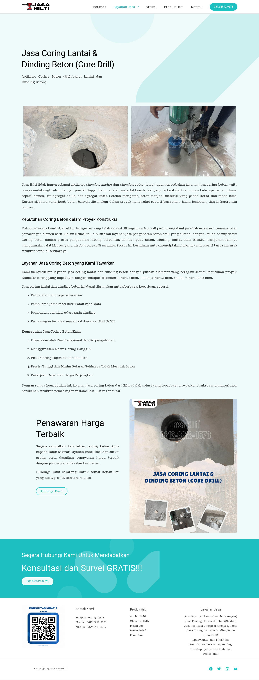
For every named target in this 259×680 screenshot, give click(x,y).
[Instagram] (227, 669)
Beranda (104, 7)
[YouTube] (235, 669)
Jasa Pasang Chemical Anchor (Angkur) (210, 616)
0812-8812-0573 (96, 622)
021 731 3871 (96, 617)
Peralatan (136, 635)
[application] (140, 7)
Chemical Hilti (139, 621)
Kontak (197, 7)
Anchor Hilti (138, 616)
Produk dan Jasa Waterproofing (211, 644)
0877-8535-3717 (96, 627)
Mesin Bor (136, 626)
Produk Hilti (175, 7)
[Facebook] (211, 669)
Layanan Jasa (129, 7)
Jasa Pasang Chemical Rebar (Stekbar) (211, 621)
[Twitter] (219, 669)
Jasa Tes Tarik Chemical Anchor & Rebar (210, 626)
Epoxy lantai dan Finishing (210, 640)
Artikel (154, 7)
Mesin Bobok (138, 630)
